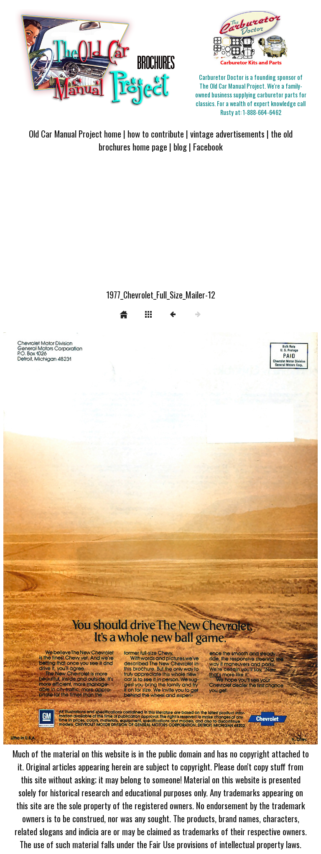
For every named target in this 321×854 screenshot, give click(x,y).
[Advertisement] (160, 225)
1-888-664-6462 (262, 112)
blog (180, 146)
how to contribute (155, 133)
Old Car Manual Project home (75, 133)
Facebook (208, 146)
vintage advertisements (227, 133)
